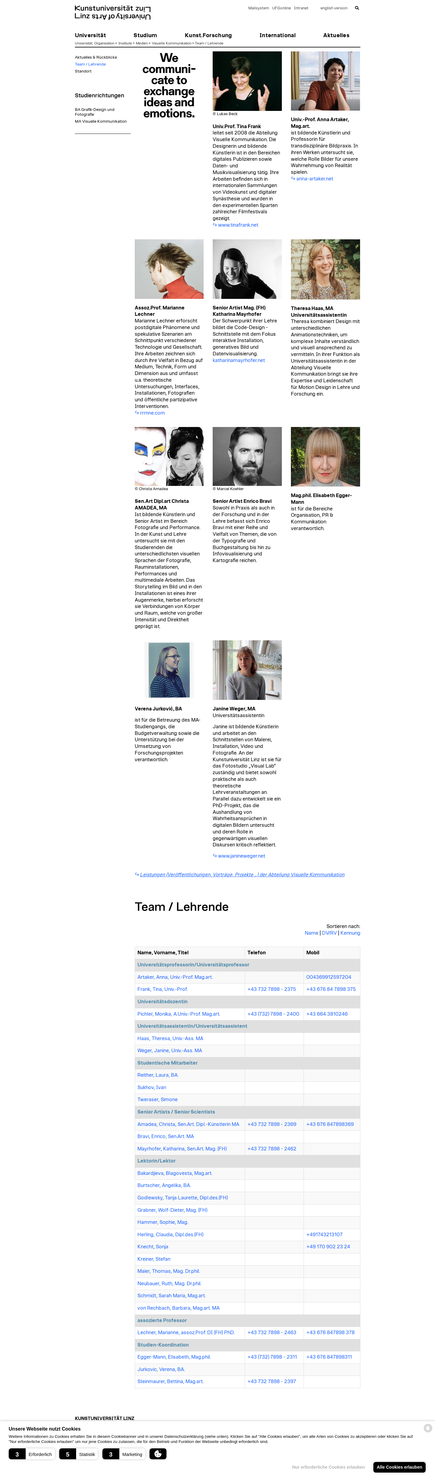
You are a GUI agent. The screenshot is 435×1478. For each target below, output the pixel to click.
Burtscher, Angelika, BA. (164, 1185)
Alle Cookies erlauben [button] (399, 1467)
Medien (142, 43)
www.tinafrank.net (238, 225)
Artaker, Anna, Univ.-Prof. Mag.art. (175, 977)
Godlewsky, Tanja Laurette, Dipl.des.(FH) (182, 1197)
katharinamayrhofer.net (239, 360)
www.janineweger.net (241, 856)
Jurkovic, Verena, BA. (161, 1369)
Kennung (350, 933)
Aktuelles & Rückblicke (96, 57)
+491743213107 (324, 1234)
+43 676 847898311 (329, 1357)
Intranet (301, 8)
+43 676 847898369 (330, 1124)
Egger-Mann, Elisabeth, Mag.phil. (174, 1357)
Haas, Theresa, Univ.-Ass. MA (170, 1038)
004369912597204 (328, 977)
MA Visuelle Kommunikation (101, 121)
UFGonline (281, 8)
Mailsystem (258, 8)
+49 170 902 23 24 (328, 1246)
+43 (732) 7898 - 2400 (273, 1014)
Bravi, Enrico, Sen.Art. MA (165, 1136)
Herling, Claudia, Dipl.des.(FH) (170, 1234)
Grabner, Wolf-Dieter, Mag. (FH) (172, 1210)
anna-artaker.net (314, 178)
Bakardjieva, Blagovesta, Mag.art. (174, 1173)
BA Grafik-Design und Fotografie (94, 112)
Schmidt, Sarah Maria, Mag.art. (171, 1295)
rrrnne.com (152, 413)
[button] (32, 1453)
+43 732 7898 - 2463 (271, 1332)
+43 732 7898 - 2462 (271, 1149)
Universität (83, 43)
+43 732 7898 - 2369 (271, 1124)
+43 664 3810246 (327, 1014)
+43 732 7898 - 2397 (271, 1381)
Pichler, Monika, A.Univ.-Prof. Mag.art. (178, 1014)
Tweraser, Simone (157, 1099)
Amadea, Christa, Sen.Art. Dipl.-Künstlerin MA (188, 1124)
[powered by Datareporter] (428, 1432)
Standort (83, 71)
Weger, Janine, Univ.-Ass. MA (169, 1050)
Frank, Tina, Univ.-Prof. (162, 989)
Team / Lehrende (209, 43)
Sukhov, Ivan (151, 1087)
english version (334, 8)
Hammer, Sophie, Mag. (162, 1222)
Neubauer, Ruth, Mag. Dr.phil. (169, 1283)
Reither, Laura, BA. (158, 1075)
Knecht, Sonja (152, 1246)
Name (311, 933)
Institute (125, 43)
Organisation (104, 43)
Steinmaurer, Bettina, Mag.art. (170, 1381)
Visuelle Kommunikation (172, 43)
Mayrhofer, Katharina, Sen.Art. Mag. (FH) (182, 1149)
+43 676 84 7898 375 (331, 989)
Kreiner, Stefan (153, 1259)
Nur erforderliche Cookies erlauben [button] (328, 1467)
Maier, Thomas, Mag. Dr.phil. (168, 1271)
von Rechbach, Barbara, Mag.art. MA (178, 1308)
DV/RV (329, 933)
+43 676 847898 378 (330, 1332)
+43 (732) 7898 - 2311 (272, 1357)
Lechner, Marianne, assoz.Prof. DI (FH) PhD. (186, 1332)
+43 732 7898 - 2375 (271, 989)
